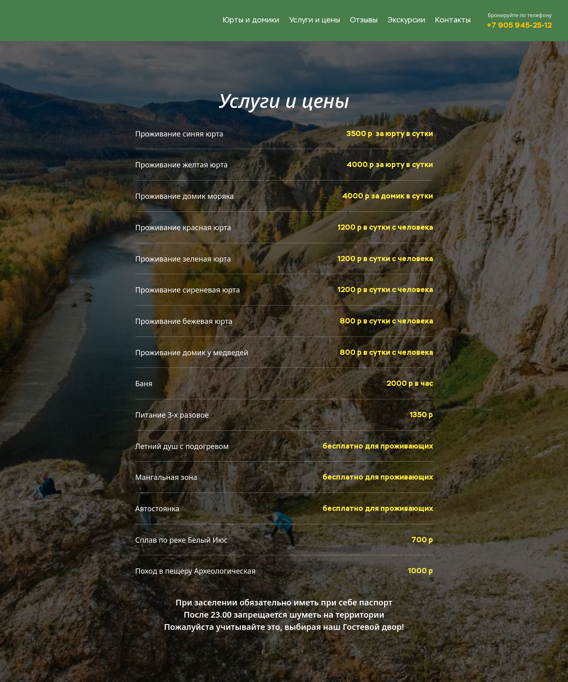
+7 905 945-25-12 (519, 25)
